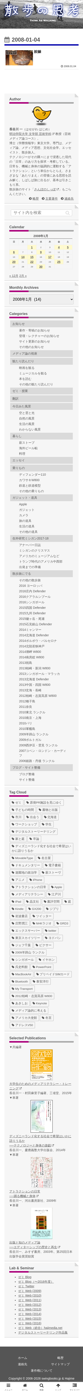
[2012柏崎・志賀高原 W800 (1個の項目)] (32, 996)
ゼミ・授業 (20, 391)
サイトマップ (60, 1364)
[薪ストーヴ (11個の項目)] (51, 872)
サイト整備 (27, 779)
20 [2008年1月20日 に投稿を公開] (13, 261)
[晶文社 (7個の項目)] (32, 901)
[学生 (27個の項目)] (47, 824)
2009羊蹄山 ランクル (33, 734)
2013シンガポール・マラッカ (39, 673)
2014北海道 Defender (34, 635)
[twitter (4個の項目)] (50, 930)
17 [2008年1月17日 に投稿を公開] (49, 257)
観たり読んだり (23, 361)
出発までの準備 (30, 567)
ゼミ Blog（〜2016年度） (36, 1281)
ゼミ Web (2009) (29, 1291)
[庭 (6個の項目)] (67, 901)
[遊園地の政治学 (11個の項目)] (24, 872)
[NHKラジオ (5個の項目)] (42, 923)
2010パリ (25, 723)
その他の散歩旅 (30, 580)
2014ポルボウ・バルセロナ (38, 640)
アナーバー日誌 (30, 545)
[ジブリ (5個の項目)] (52, 909)
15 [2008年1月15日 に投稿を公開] (31, 257)
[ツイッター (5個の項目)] (42, 916)
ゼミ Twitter (26, 1286)
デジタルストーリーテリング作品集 (43, 1332)
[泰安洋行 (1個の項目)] (41, 981)
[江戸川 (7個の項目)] (54, 894)
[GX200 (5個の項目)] (34, 909)
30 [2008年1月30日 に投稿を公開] (40, 266)
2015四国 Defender (32, 607)
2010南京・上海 (30, 718)
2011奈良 (25, 706)
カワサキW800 (29, 480)
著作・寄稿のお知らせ (34, 330)
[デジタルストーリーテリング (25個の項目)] (34, 831)
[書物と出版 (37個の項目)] (48, 810)
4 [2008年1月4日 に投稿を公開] (59, 247)
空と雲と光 (27, 413)
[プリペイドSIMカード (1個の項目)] (53, 974)
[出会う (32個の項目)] (32, 817)
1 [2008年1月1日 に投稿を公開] (32, 247)
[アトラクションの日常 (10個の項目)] (29, 887)
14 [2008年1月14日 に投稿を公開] (22, 257)
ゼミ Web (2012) (29, 1305)
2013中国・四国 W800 (34, 684)
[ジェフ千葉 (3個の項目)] (21, 945)
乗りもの (18, 468)
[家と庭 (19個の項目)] (18, 839)
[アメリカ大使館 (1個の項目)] (24, 1018)
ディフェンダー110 (32, 474)
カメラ (23, 515)
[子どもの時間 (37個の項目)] (23, 810)
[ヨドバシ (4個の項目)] (53, 938)
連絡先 (69, 198)
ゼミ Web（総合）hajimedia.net (40, 1328)
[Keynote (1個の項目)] (40, 1003)
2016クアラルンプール (35, 596)
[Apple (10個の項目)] (56, 887)
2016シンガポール (31, 602)
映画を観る (27, 368)
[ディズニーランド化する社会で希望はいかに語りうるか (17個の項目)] (41, 848)
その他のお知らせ (31, 347)
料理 (22, 453)
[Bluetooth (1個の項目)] (20, 981)
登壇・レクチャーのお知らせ (39, 336)
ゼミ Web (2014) (29, 1314)
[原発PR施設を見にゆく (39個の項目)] (44, 802)
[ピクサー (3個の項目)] (44, 945)
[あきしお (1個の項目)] (20, 1003)
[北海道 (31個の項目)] (50, 817)
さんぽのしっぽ (46, 189)
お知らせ (18, 324)
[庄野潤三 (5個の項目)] (20, 923)
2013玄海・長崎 (30, 690)
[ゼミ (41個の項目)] (16, 802)
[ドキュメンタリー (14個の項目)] (26, 865)
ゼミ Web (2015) (29, 1318)
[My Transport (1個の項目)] (22, 989)
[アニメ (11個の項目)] (18, 880)
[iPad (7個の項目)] (16, 901)
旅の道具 (25, 521)
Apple (23, 504)
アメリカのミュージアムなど (39, 556)
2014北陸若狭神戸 (31, 646)
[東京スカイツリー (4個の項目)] (26, 938)
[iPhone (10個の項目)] (35, 880)
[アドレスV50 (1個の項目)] (22, 1025)
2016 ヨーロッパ (30, 585)
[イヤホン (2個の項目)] (47, 960)
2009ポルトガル (30, 740)
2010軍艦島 (27, 729)
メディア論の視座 (24, 353)
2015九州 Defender (32, 613)
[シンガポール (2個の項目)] (23, 960)
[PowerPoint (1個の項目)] (42, 967)
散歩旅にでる (21, 573)
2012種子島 (27, 701)
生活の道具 (27, 526)
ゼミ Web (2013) (29, 1309)
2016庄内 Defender (32, 591)
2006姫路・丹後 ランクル (37, 761)
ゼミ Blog (24, 1277)
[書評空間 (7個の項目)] (52, 901)
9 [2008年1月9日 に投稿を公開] (41, 252)
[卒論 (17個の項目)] (34, 839)
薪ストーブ (27, 442)
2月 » (23, 276)
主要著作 (51, 198)
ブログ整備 (27, 774)
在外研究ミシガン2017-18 (30, 538)
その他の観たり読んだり (36, 384)
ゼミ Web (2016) (29, 1323)
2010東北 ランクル (32, 712)
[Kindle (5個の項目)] (17, 909)
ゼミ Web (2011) (29, 1300)
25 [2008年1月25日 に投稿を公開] (58, 261)
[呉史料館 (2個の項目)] (20, 967)
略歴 (36, 198)
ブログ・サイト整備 (26, 767)
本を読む (25, 379)
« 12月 (13, 276)
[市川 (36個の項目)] (16, 817)
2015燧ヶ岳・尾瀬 (31, 618)
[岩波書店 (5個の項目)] (20, 916)
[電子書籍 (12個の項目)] (53, 865)
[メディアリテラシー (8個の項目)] (27, 894)
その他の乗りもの (31, 491)
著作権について (41, 1370)
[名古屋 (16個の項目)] (44, 858)
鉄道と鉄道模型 (30, 485)
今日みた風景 (21, 406)
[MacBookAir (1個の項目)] (21, 974)
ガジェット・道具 (24, 497)
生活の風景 (27, 424)
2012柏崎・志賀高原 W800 (38, 695)
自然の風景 (27, 418)
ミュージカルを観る (33, 373)
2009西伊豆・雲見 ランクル (38, 745)
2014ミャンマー (30, 629)
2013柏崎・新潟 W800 (34, 668)
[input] (41, 213)
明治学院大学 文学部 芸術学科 (31, 134)
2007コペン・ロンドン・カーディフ (42, 753)
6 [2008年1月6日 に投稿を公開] (14, 252)
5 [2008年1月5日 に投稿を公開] (68, 247)
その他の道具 (28, 532)
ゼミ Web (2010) (29, 1295)
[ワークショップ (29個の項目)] (24, 824)
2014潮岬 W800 (30, 651)
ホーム (22, 1358)
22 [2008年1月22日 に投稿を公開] (31, 261)
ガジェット (27, 510)
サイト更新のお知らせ (34, 341)
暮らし (17, 436)
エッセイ (18, 460)
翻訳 (15, 398)
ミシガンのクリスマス (34, 550)
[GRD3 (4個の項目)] (62, 923)
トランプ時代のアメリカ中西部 (40, 561)
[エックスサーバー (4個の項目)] (26, 930)
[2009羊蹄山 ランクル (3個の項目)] (28, 952)
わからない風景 (30, 429)
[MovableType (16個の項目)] (22, 858)
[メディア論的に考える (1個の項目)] (29, 1010)
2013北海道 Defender (34, 679)
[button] (67, 213)
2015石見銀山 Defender (35, 624)
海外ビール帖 (28, 448)
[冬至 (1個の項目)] (47, 1018)
